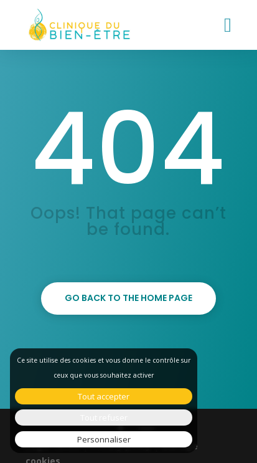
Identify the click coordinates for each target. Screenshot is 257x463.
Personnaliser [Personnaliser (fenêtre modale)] (104, 439)
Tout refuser (104, 417)
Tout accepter (103, 396)
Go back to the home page (128, 298)
